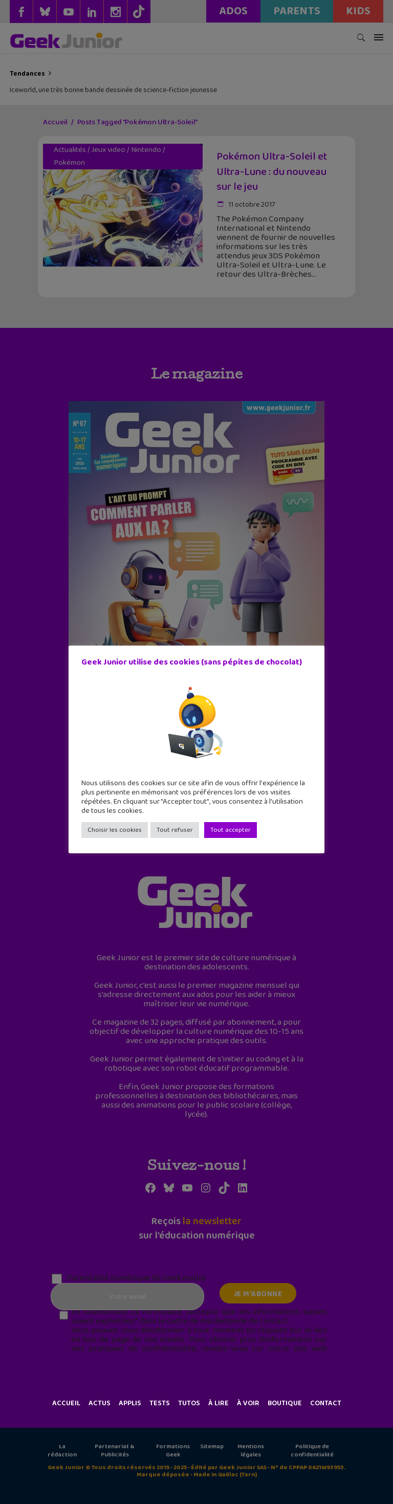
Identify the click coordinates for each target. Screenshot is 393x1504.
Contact (325, 1403)
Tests (159, 1403)
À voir (248, 1403)
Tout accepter (230, 830)
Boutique (285, 1403)
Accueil (66, 1403)
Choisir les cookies (115, 830)
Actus (100, 1403)
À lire (218, 1403)
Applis (130, 1403)
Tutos (189, 1403)
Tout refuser (175, 830)
